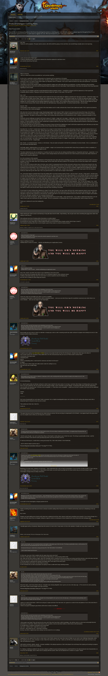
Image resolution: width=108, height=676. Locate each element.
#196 (97, 536)
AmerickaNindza (13, 333)
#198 (97, 590)
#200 (97, 652)
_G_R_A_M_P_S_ (23, 282)
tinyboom (30, 227)
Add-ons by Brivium (63, 674)
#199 (97, 633)
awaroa (12, 604)
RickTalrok (29, 25)
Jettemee (21, 227)
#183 (97, 206)
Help (94, 672)
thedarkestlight (26, 655)
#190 (97, 408)
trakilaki (12, 241)
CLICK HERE (70, 33)
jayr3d (32, 655)
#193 (97, 485)
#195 (97, 521)
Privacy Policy (97, 674)
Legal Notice (90, 672)
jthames (21, 68)
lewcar (11, 647)
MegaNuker (13, 518)
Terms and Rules (91, 674)
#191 (97, 421)
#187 (97, 318)
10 (29, 38)
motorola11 (13, 422)
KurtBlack (12, 82)
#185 (97, 261)
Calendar (20, 14)
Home (97, 672)
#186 (97, 279)
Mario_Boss (22, 488)
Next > (34, 38)
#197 (97, 566)
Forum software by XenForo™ (40, 674)
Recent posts (12, 17)
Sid (10, 550)
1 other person (36, 227)
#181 (97, 50)
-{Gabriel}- (22, 208)
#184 (97, 225)
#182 (97, 66)
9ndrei (21, 423)
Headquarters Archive (18, 25)
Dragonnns (12, 222)
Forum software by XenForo (18, 674)
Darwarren (12, 51)
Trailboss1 (26, 227)
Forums (13, 14)
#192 (97, 448)
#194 (97, 503)
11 (31, 38)
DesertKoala (13, 383)
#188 (97, 348)
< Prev (16, 38)
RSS (99, 672)
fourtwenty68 (13, 67)
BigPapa (21, 655)
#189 (97, 369)
